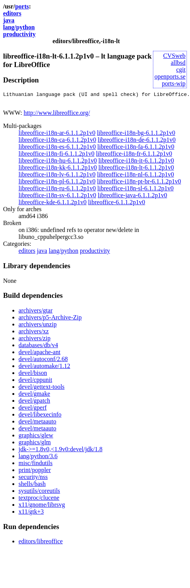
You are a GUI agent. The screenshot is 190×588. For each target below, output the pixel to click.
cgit (180, 69)
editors (12, 13)
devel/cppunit (35, 382)
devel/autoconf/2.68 (43, 361)
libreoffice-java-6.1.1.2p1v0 (132, 197)
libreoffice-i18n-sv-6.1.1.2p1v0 (57, 197)
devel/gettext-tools (41, 389)
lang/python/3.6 (38, 458)
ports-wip (173, 83)
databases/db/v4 (38, 347)
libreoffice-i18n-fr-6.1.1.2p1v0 (134, 156)
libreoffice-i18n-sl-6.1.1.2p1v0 (135, 190)
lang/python (19, 27)
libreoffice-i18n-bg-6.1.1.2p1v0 (136, 135)
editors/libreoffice (41, 543)
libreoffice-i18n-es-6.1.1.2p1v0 (57, 149)
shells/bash (32, 486)
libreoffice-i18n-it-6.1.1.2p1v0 (136, 163)
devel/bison (33, 375)
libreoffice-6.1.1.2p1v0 (116, 204)
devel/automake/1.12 (44, 368)
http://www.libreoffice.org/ (57, 115)
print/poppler (35, 472)
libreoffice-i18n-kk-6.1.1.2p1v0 (58, 169)
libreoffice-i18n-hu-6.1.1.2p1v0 (58, 163)
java (8, 20)
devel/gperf (33, 410)
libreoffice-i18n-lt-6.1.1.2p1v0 (136, 169)
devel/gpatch (34, 403)
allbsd (178, 62)
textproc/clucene (39, 500)
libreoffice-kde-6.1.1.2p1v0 (53, 204)
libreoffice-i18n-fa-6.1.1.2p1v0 (135, 149)
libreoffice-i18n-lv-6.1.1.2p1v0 (57, 176)
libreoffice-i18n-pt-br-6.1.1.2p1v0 (139, 183)
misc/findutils (36, 465)
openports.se (169, 76)
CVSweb (174, 55)
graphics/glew (36, 437)
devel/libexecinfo (40, 416)
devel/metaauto (37, 423)
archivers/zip (35, 340)
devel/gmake (34, 396)
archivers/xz (34, 333)
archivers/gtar (36, 312)
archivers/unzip (38, 326)
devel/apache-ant (39, 354)
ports (22, 6)
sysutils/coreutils (39, 493)
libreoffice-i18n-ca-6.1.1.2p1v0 (57, 142)
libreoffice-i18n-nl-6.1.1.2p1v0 (135, 176)
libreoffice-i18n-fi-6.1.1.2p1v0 (57, 156)
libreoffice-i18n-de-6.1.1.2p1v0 (137, 142)
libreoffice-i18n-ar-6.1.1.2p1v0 (57, 135)
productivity (19, 34)
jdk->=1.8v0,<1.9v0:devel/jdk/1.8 (60, 451)
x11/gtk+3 (31, 514)
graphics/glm (35, 444)
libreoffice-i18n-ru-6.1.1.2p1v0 (57, 190)
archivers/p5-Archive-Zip (50, 319)
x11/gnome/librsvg (42, 507)
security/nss (33, 479)
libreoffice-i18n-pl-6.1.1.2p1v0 (57, 183)
